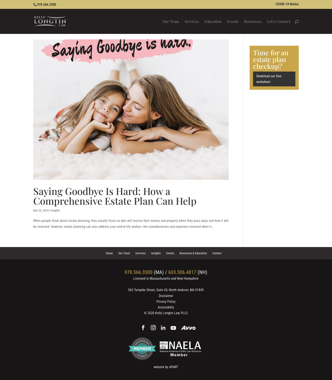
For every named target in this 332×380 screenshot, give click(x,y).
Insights (55, 210)
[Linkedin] (163, 328)
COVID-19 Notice (287, 4)
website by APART (166, 367)
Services (192, 22)
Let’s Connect (278, 22)
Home (109, 253)
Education (212, 22)
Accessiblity (166, 307)
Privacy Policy (166, 302)
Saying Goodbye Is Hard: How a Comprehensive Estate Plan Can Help (114, 195)
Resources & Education (193, 253)
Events (232, 22)
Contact (216, 253)
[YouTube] (173, 328)
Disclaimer (166, 296)
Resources (252, 22)
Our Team (170, 22)
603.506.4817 (182, 272)
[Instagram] (153, 328)
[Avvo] (188, 328)
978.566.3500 (46, 5)
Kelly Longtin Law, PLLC (171, 313)
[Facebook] (143, 328)
